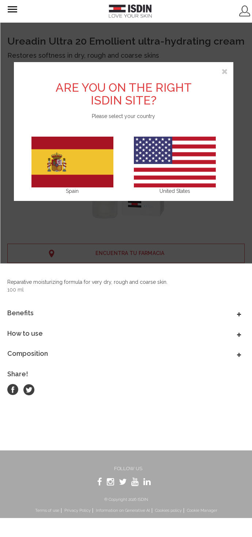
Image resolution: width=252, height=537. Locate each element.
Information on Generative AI (123, 510)
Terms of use (47, 510)
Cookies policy (168, 510)
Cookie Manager (202, 510)
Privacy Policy (77, 510)
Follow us (128, 468)
